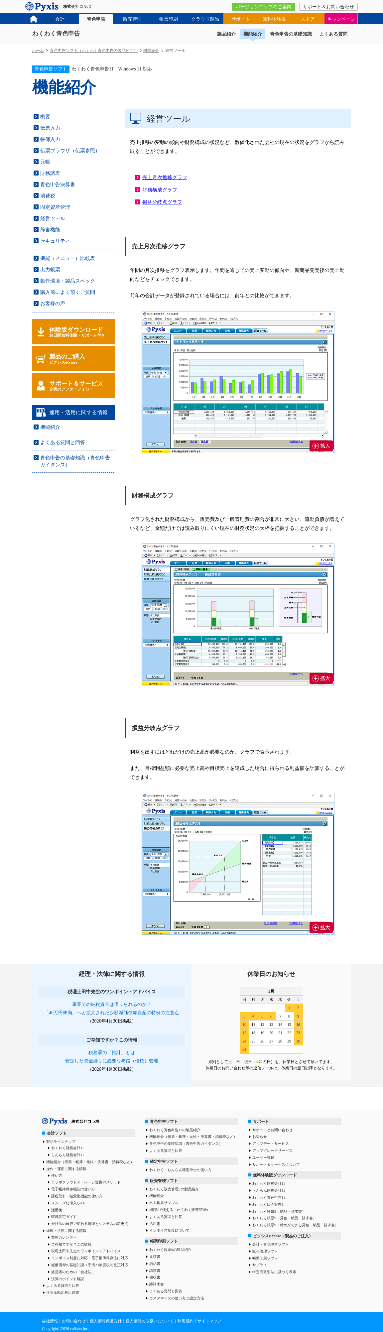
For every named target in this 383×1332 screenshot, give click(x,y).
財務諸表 (50, 173)
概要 (45, 116)
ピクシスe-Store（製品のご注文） (283, 1236)
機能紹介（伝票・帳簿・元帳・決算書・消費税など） (90, 1162)
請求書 (154, 1270)
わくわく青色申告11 (268, 1197)
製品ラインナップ (60, 1142)
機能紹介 (252, 34)
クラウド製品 (205, 19)
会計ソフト (57, 1133)
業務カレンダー (64, 1237)
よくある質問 (333, 34)
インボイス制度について (169, 1230)
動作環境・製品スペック (67, 281)
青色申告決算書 (57, 184)
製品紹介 (226, 34)
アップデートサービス (270, 1144)
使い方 (56, 1175)
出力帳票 (50, 269)
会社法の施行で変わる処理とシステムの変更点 (89, 1224)
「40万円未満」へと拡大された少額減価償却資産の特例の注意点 (111, 1012)
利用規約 (185, 1321)
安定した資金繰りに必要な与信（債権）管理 (111, 1060)
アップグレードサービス (272, 1150)
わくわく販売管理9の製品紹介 (174, 1189)
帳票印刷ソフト (164, 1241)
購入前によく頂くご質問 (67, 292)
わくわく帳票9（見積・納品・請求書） (284, 1218)
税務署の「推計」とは (111, 1052)
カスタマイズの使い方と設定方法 (176, 1298)
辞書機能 (50, 229)
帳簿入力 (50, 139)
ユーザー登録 (263, 1157)
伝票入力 (50, 128)
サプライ (259, 1265)
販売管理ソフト (164, 1180)
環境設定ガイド (64, 1217)
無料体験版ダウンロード (275, 1175)
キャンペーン (341, 19)
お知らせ (259, 1137)
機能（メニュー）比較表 (67, 258)
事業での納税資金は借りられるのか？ (111, 1004)
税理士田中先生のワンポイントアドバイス (86, 1251)
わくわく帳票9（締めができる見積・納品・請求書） (295, 1225)
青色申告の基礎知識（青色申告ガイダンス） (185, 1144)
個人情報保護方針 (106, 1321)
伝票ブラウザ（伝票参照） (70, 150)
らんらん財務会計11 (67, 1155)
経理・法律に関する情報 (66, 1231)
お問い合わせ (74, 1321)
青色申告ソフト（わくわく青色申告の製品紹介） (94, 50)
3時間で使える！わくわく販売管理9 (178, 1210)
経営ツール (52, 218)
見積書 (154, 1257)
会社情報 (50, 1321)
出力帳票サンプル (164, 1203)
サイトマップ (209, 1321)
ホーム (38, 50)
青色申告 (96, 19)
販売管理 (132, 19)
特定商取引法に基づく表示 (274, 1272)
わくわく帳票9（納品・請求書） (279, 1211)
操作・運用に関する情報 (66, 1169)
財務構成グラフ (159, 189)
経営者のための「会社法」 (73, 1272)
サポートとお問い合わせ (272, 1130)
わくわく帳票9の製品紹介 (170, 1250)
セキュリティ (55, 241)
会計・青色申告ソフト (270, 1244)
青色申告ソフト (164, 1121)
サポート (240, 19)
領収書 (154, 1277)
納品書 (154, 1264)
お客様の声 (52, 303)
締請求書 (156, 1284)
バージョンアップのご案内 (264, 6)
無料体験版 (274, 19)
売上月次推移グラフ (164, 177)
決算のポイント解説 (67, 1279)
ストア (308, 19)
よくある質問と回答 (62, 442)
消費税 (47, 195)
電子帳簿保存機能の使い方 (73, 1189)
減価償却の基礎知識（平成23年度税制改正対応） (91, 1265)
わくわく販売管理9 (268, 1204)
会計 (59, 19)
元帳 (45, 162)
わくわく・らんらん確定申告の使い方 (180, 1170)
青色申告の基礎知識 (291, 34)
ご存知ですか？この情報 (71, 1244)
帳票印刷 (168, 19)
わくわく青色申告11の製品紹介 (174, 1130)
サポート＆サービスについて (276, 1164)
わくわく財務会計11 (67, 1148)
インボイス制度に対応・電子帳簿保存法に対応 (89, 1258)
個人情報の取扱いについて (150, 1321)
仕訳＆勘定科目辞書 (62, 1292)
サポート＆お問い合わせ (328, 6)
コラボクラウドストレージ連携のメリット (86, 1182)
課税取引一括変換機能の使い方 (76, 1196)
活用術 (56, 1210)
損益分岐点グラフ (162, 202)
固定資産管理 (55, 207)
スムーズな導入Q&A (68, 1203)
